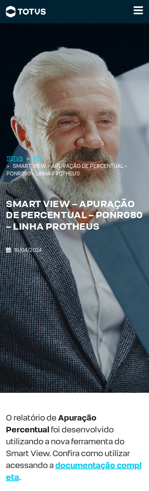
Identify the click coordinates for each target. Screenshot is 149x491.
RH (37, 159)
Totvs (14, 159)
